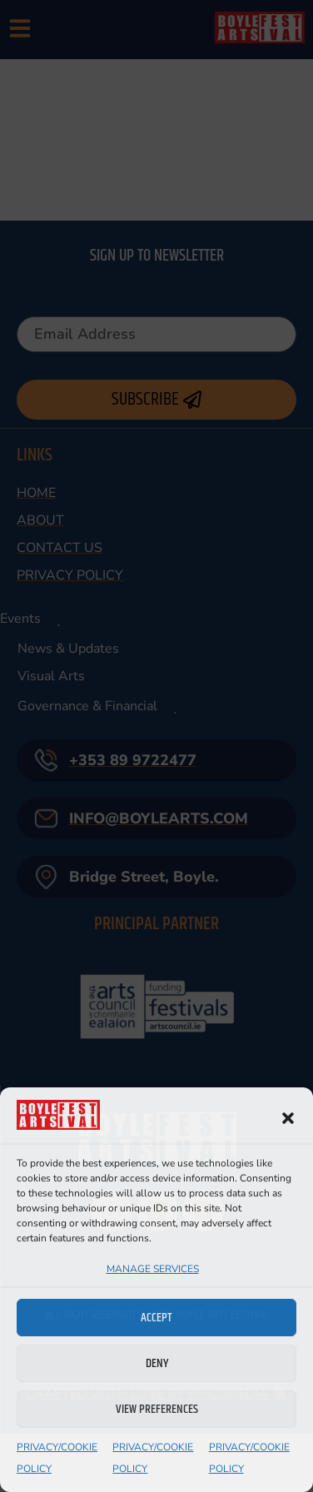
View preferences (157, 1409)
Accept (156, 1317)
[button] (288, 1118)
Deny (157, 1363)
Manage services (153, 1269)
